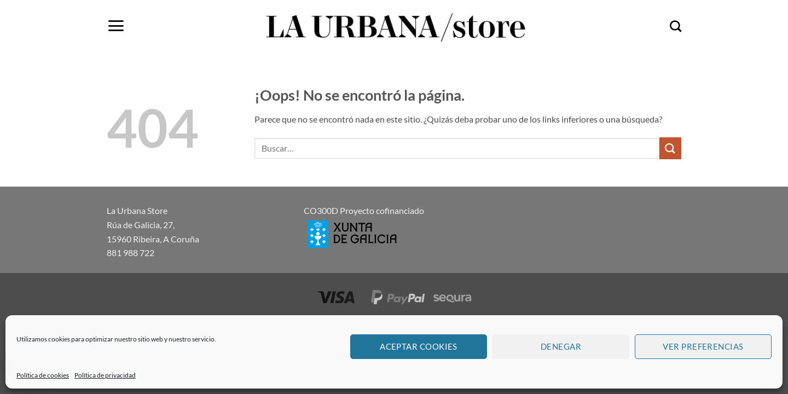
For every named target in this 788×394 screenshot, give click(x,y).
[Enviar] (670, 148)
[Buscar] (675, 26)
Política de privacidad (105, 375)
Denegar (561, 346)
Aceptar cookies (418, 346)
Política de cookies (42, 375)
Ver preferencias (703, 346)
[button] (116, 25)
